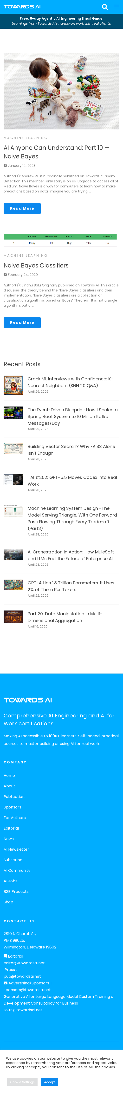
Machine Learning (26, 137)
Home (9, 775)
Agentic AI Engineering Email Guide (72, 18)
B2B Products (16, 891)
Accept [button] (49, 1082)
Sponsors (12, 807)
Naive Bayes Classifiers (36, 265)
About (9, 786)
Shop (8, 902)
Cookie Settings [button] (22, 1082)
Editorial (11, 828)
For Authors (15, 817)
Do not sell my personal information (37, 1072)
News (9, 839)
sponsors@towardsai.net (27, 990)
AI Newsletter (16, 849)
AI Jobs (10, 881)
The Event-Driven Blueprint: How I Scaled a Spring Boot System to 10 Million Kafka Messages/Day (73, 416)
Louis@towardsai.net (23, 1010)
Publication (14, 796)
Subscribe (13, 860)
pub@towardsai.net (22, 976)
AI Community (17, 870)
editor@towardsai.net (24, 963)
